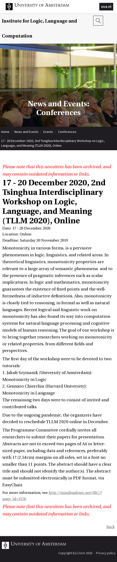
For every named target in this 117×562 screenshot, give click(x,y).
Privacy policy (106, 553)
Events (48, 132)
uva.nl (106, 6)
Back (110, 527)
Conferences (67, 132)
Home (5, 132)
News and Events (26, 132)
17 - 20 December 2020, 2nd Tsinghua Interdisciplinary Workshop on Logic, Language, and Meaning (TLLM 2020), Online (53, 141)
